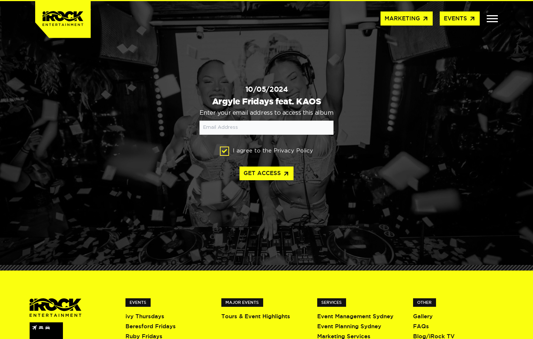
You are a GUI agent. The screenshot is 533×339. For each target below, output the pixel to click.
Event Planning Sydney (349, 326)
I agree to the (266, 151)
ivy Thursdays (144, 316)
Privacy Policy (293, 151)
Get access (266, 174)
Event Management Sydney (355, 316)
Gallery (423, 316)
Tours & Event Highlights (255, 316)
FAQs (421, 326)
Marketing (407, 19)
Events (460, 19)
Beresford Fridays (150, 326)
